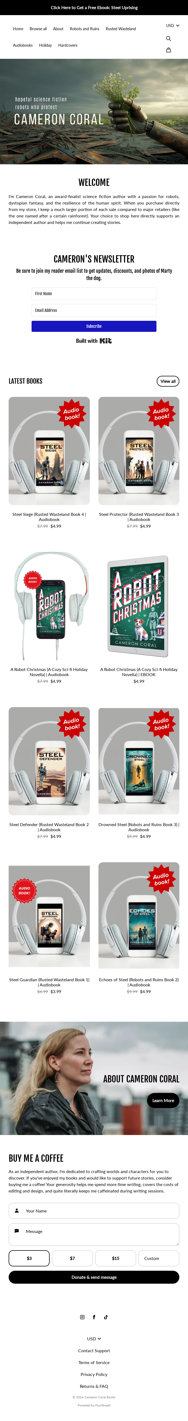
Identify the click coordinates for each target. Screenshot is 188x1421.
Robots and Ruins (84, 28)
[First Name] (94, 293)
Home (18, 28)
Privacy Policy (94, 1374)
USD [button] (94, 1338)
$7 (72, 1258)
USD (172, 25)
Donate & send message (94, 1277)
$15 (115, 1258)
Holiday (45, 45)
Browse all (38, 28)
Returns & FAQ (94, 1386)
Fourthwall (102, 1405)
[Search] (168, 38)
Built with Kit (94, 341)
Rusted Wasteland (121, 28)
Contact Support (94, 1350)
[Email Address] (94, 310)
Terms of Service (94, 1362)
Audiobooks (23, 45)
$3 (29, 1258)
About (58, 28)
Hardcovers (67, 45)
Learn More (163, 1100)
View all (168, 381)
